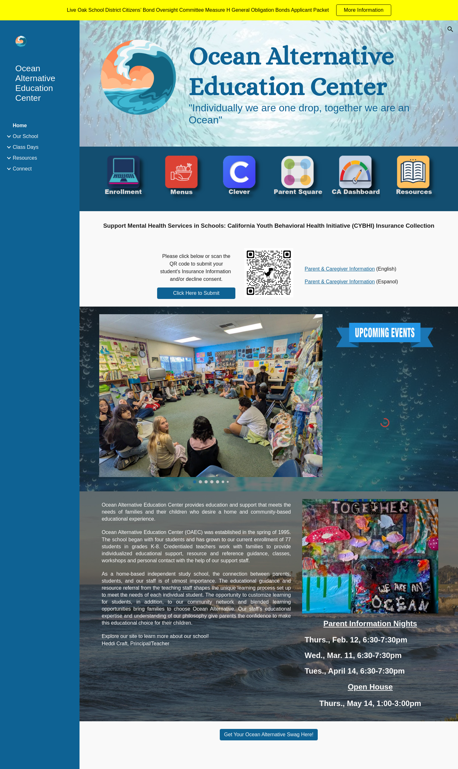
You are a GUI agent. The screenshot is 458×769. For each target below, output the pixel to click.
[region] (229, 10)
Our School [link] (25, 136)
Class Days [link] (25, 147)
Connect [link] (22, 168)
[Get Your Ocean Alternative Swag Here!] (268, 735)
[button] (450, 29)
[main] (312, 83)
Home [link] (20, 125)
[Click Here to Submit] (196, 293)
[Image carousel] (211, 398)
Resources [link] (25, 158)
